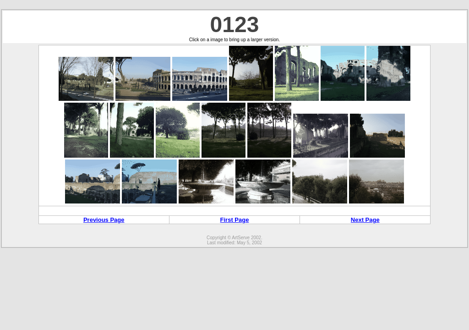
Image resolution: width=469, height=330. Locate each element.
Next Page (365, 219)
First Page (234, 219)
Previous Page (104, 219)
